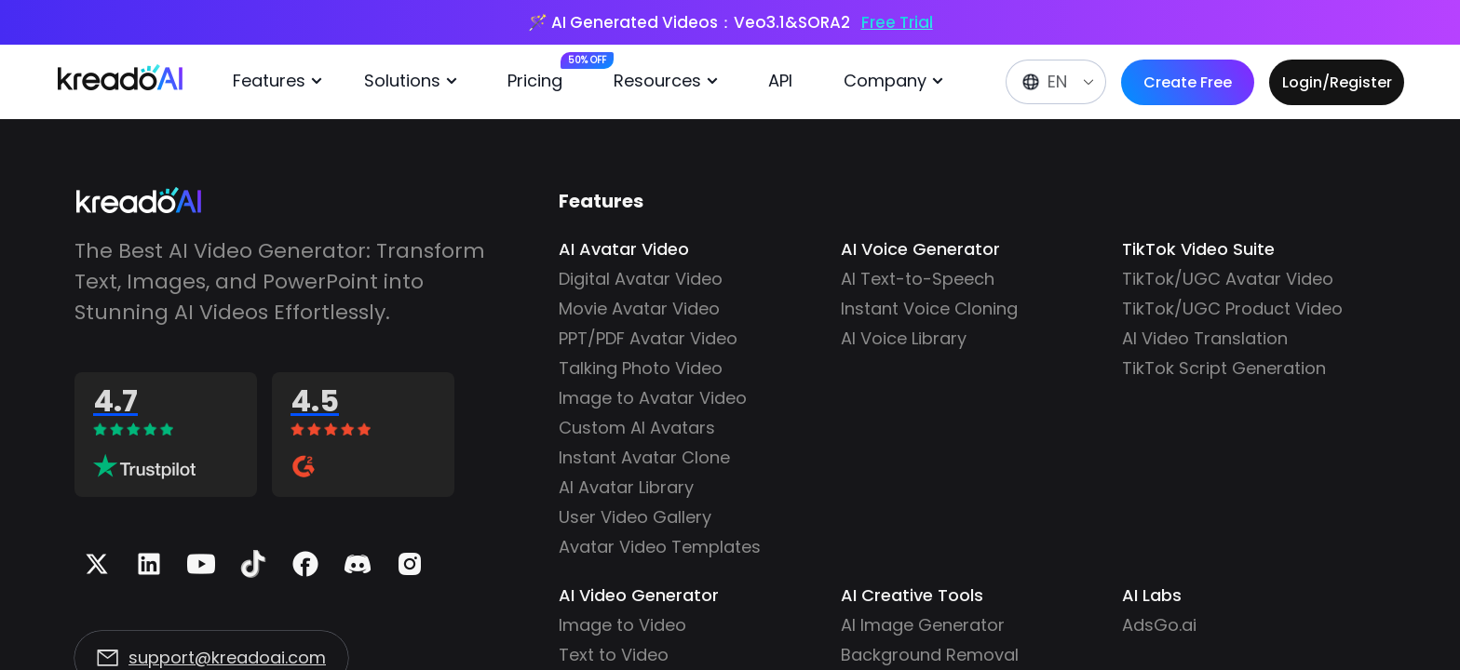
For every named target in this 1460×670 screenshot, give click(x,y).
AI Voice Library (904, 338)
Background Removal (930, 654)
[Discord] (357, 564)
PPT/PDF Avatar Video (648, 338)
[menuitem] (284, 82)
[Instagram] (409, 564)
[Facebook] (305, 564)
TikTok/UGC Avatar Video (1227, 278)
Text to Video (614, 654)
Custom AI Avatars (637, 427)
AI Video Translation (1205, 338)
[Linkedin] (149, 564)
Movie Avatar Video (639, 308)
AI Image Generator (923, 624)
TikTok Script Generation (1224, 368)
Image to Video (622, 624)
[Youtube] (201, 564)
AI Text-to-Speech (917, 278)
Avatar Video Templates (660, 546)
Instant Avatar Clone (644, 457)
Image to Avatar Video (653, 397)
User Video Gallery (635, 517)
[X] (96, 564)
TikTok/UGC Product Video (1232, 308)
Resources (668, 80)
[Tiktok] (253, 564)
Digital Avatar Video (641, 278)
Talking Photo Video (641, 368)
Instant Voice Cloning (929, 308)
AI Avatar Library (626, 487)
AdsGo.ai (1159, 624)
